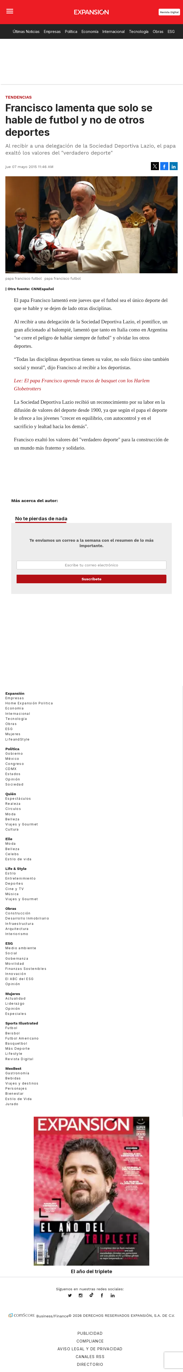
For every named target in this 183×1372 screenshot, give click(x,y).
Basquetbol (16, 1043)
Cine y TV (14, 889)
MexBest (13, 1068)
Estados (13, 774)
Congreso (14, 764)
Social (11, 953)
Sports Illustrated (21, 1023)
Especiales (15, 1014)
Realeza (13, 804)
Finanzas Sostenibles (26, 969)
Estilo (10, 873)
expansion (116, 1296)
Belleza (12, 819)
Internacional (113, 31)
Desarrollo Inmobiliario (27, 918)
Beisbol (12, 1033)
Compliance (90, 1341)
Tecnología (139, 31)
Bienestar (14, 1093)
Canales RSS (90, 1356)
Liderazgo (15, 1003)
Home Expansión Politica (29, 703)
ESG (171, 31)
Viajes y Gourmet (21, 824)
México (12, 759)
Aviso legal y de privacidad (90, 1349)
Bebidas (13, 1078)
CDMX (11, 769)
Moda (10, 814)
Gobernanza (16, 958)
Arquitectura (17, 929)
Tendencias (18, 97)
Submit (91, 579)
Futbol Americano (22, 1038)
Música (12, 894)
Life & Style (15, 868)
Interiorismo (17, 934)
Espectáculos (18, 799)
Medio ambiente (21, 948)
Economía (90, 31)
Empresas (52, 31)
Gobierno (14, 754)
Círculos (13, 809)
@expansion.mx (91, 1295)
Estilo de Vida (18, 1099)
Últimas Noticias (26, 31)
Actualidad (15, 998)
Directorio (90, 1364)
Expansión (14, 693)
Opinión (12, 779)
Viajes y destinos (22, 1083)
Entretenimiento (20, 878)
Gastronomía (17, 1073)
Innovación (15, 974)
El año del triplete (91, 1271)
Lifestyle (14, 1054)
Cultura (12, 829)
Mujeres (13, 734)
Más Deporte (17, 1048)
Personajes (16, 1088)
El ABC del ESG (19, 979)
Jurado (11, 1104)
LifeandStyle (17, 739)
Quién (10, 794)
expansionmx (84, 1296)
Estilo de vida (18, 859)
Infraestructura (19, 924)
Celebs (12, 854)
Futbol (11, 1028)
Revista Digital (169, 12)
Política (71, 31)
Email (91, 565)
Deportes (14, 883)
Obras (158, 31)
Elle (8, 839)
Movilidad (14, 964)
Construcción (18, 913)
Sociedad (14, 784)
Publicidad (90, 1333)
